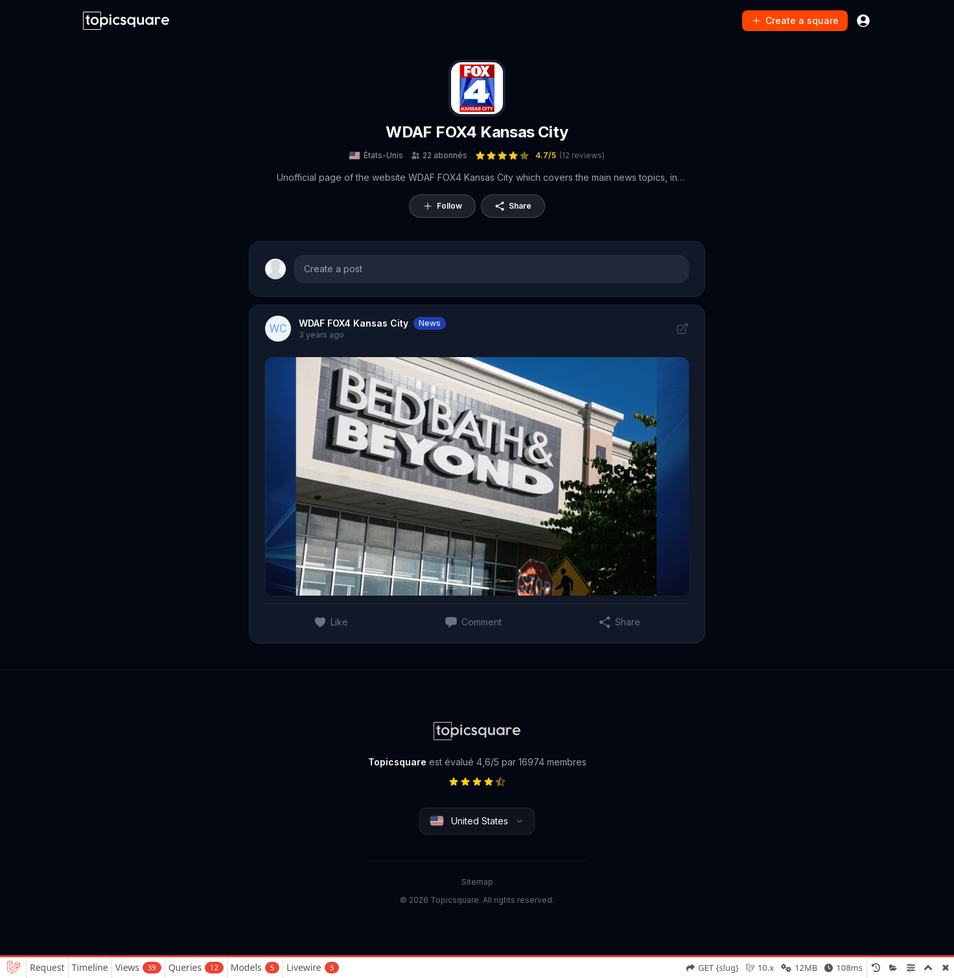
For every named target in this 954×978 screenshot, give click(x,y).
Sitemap (477, 882)
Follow (442, 206)
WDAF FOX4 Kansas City (477, 131)
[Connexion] (863, 21)
